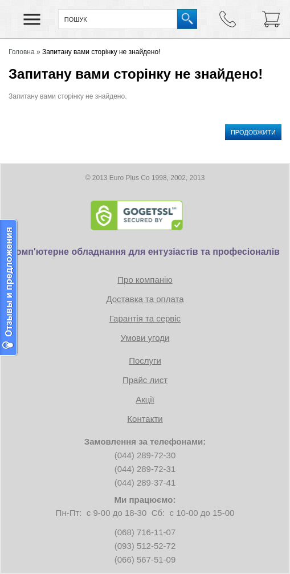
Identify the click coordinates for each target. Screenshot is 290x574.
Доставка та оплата (144, 299)
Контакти (144, 419)
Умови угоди (145, 338)
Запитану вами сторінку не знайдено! (101, 52)
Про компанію (144, 279)
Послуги (145, 360)
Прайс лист (145, 380)
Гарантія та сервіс (145, 318)
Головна (22, 52)
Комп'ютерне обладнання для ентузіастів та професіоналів (145, 252)
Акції (145, 399)
